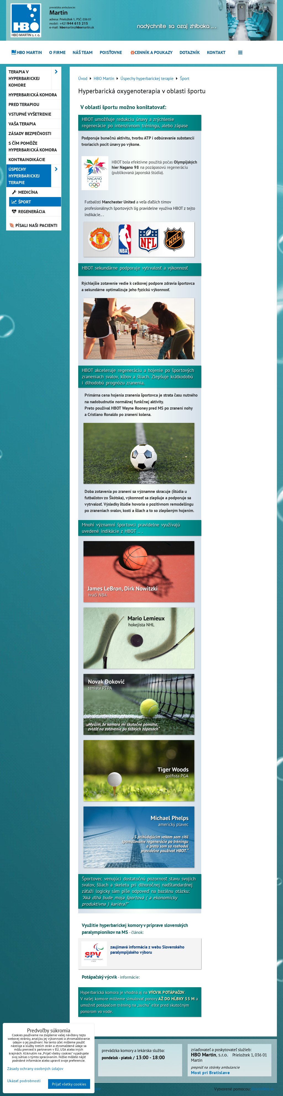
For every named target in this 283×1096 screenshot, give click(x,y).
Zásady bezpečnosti (30, 133)
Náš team (83, 52)
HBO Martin (26, 52)
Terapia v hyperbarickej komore (35, 78)
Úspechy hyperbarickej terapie (35, 175)
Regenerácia (28, 211)
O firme (57, 52)
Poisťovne (111, 52)
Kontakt (216, 52)
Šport (21, 202)
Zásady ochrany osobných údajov (35, 1068)
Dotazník (190, 52)
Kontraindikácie (27, 159)
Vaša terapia (22, 123)
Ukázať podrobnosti (24, 1081)
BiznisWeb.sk (262, 1089)
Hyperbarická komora (33, 94)
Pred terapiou (24, 104)
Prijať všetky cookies (69, 1084)
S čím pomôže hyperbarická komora (33, 146)
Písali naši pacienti (33, 225)
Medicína (24, 192)
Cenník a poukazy (151, 52)
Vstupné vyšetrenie (30, 114)
